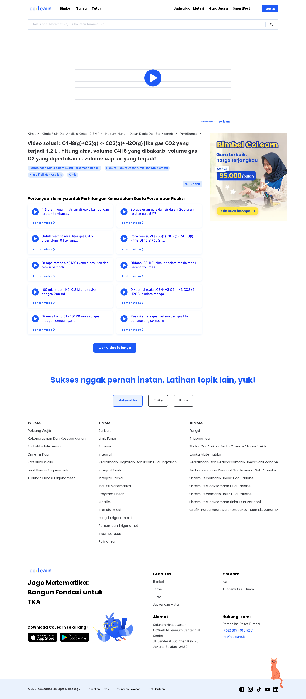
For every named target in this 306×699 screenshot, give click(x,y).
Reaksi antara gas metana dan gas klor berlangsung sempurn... (159, 319)
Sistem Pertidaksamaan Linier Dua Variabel (225, 501)
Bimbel (65, 8)
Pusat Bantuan (155, 689)
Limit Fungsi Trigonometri (48, 470)
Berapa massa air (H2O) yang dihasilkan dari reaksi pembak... (75, 265)
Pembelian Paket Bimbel (241, 624)
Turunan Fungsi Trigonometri (51, 478)
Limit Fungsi (107, 438)
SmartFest (241, 8)
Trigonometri (200, 438)
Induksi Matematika (114, 486)
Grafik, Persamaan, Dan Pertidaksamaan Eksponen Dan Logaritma (244, 509)
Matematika (127, 400)
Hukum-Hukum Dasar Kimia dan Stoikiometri (139, 134)
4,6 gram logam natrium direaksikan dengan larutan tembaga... (75, 212)
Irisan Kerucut (109, 533)
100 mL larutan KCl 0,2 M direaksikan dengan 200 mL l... (70, 292)
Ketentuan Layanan (127, 689)
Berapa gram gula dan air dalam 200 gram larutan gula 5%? (162, 212)
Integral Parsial (110, 478)
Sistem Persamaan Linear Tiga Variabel (221, 478)
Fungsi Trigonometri (115, 517)
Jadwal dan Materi (189, 8)
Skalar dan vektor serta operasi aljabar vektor (229, 446)
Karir (226, 582)
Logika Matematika (205, 454)
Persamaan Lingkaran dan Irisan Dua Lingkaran (137, 462)
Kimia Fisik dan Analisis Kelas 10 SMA (71, 134)
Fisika (158, 400)
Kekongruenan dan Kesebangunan (57, 438)
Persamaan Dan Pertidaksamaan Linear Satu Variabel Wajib (239, 462)
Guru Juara (218, 8)
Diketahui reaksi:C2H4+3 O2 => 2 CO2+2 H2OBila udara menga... (162, 292)
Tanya (81, 8)
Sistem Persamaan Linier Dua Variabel (220, 494)
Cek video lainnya (115, 347)
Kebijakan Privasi (98, 689)
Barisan (104, 430)
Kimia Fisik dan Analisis (45, 175)
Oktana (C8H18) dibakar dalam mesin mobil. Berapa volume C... (163, 265)
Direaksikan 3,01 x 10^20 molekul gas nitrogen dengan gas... (70, 319)
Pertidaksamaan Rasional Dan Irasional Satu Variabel (233, 470)
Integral (105, 454)
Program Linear (111, 494)
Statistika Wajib (40, 462)
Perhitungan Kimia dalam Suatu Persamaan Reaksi (64, 168)
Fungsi (194, 430)
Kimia (32, 134)
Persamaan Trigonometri (119, 525)
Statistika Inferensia (44, 446)
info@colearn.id (234, 637)
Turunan (105, 446)
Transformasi (109, 509)
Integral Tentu (110, 470)
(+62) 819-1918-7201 (238, 631)
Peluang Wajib (39, 430)
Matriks (104, 501)
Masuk (270, 8)
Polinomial (106, 541)
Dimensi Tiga (38, 454)
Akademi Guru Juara (238, 589)
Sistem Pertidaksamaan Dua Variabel (220, 486)
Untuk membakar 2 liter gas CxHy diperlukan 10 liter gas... (67, 238)
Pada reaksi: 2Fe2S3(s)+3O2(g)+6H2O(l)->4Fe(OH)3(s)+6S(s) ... (162, 238)
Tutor (96, 8)
